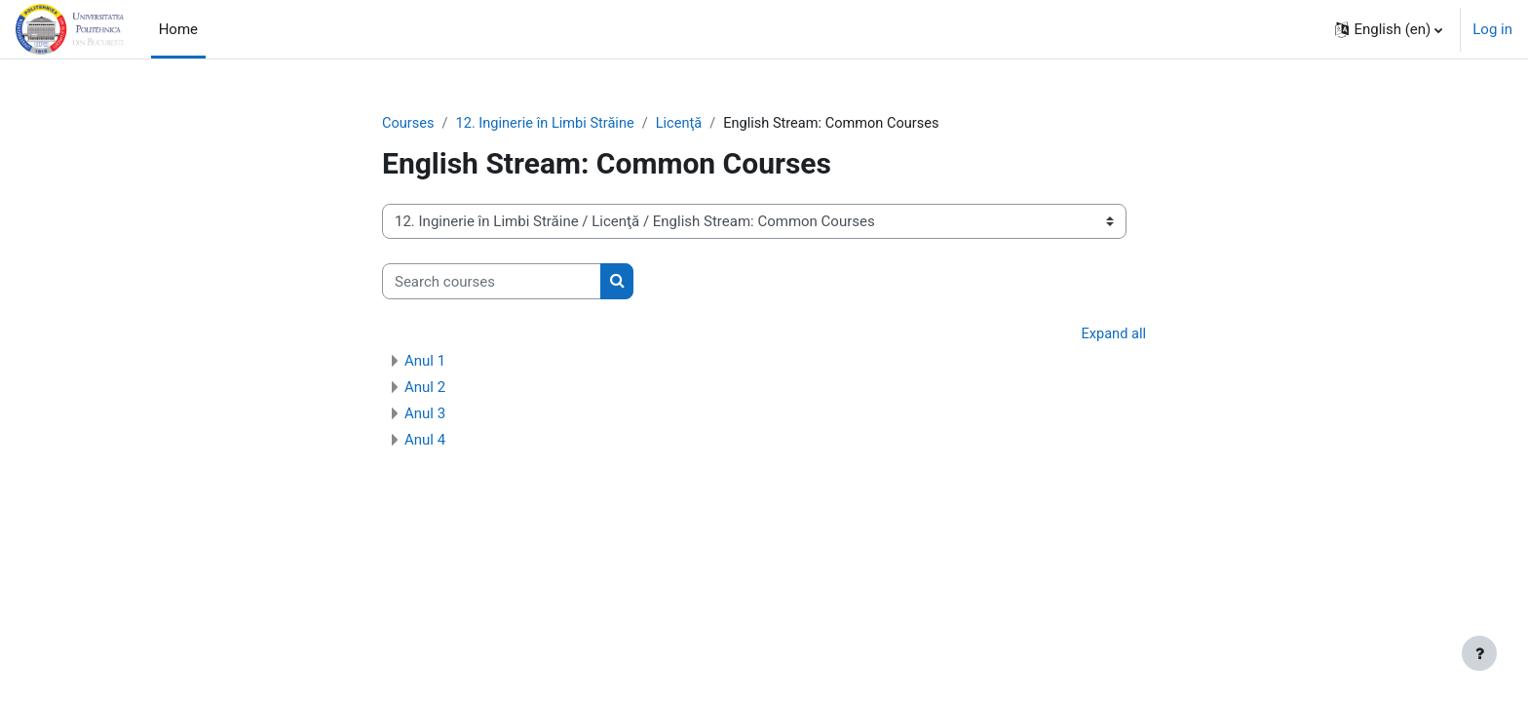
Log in (1492, 29)
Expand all (1113, 335)
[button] (1388, 29)
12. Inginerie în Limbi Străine (549, 124)
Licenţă (686, 124)
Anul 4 (424, 440)
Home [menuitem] (178, 29)
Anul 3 (424, 414)
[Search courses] (491, 282)
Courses (409, 124)
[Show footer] (1479, 653)
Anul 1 (424, 361)
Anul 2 (424, 388)
